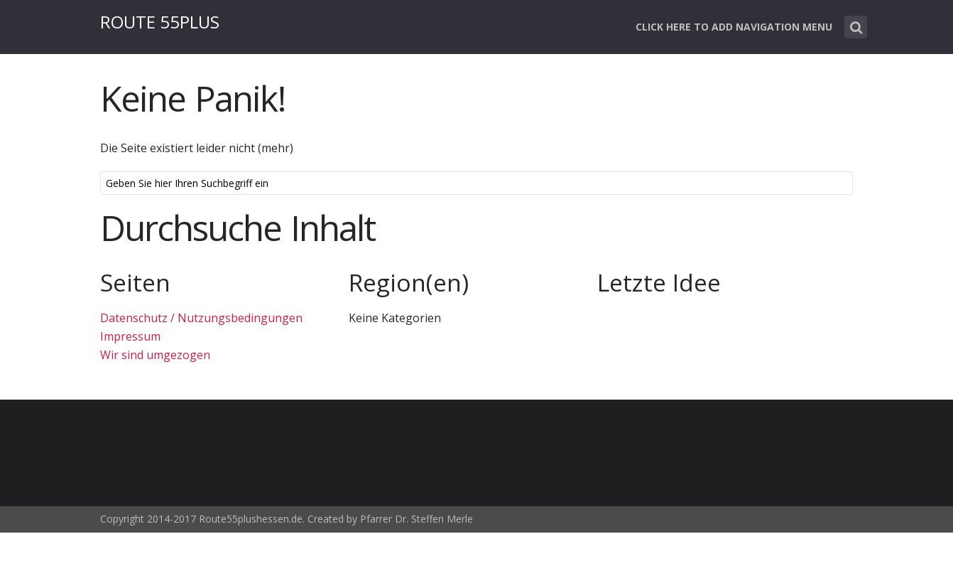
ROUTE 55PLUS (159, 21)
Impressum (130, 336)
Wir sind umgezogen (155, 355)
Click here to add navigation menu (734, 26)
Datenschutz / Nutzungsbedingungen (201, 318)
